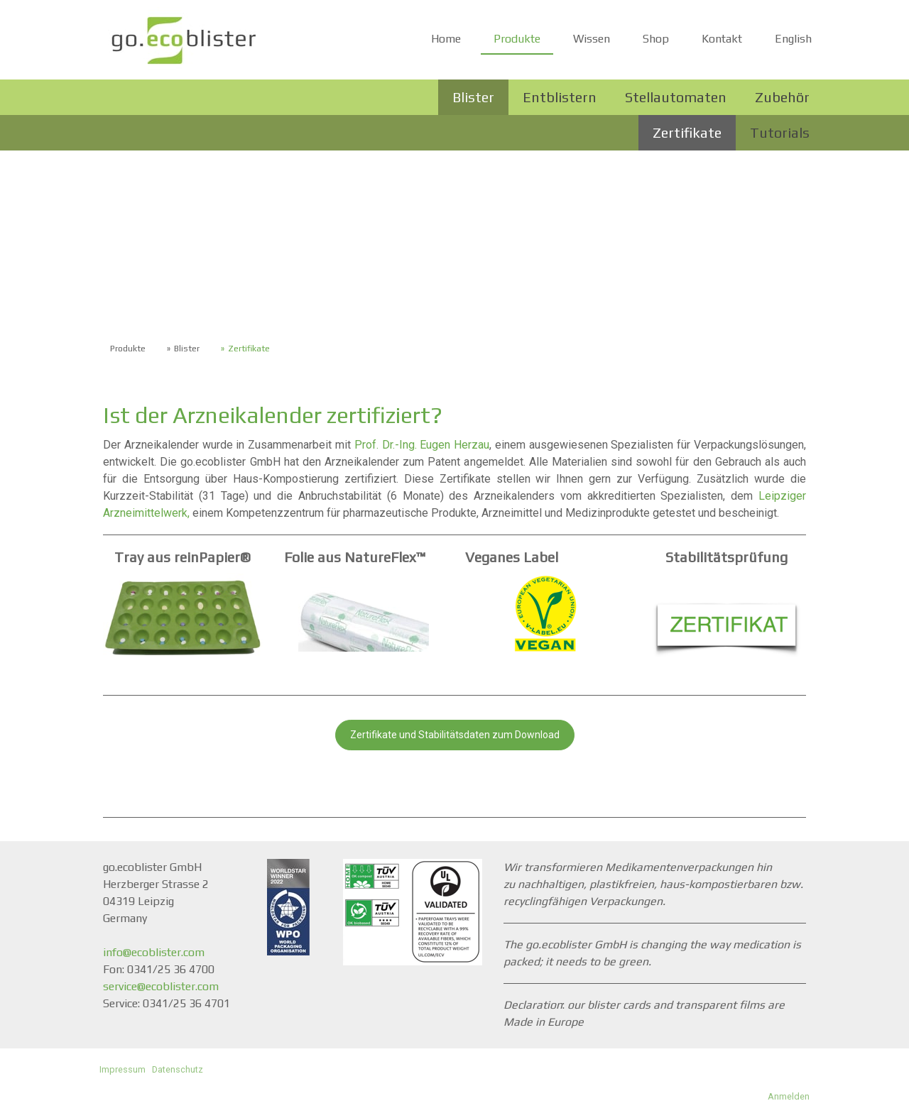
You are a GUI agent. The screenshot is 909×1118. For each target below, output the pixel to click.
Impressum (122, 1069)
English (793, 38)
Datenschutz (177, 1069)
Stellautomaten (675, 97)
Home (446, 38)
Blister (473, 97)
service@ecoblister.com (161, 986)
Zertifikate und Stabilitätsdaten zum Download (455, 734)
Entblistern (560, 97)
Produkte (517, 38)
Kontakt (722, 38)
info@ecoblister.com (154, 952)
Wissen (591, 38)
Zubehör (782, 97)
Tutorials (780, 132)
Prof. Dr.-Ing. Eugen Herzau (421, 444)
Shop (656, 38)
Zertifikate (687, 132)
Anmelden (789, 1096)
